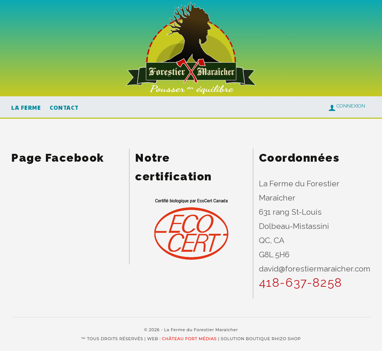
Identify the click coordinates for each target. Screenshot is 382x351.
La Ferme (26, 107)
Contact (64, 107)
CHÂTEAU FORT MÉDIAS (189, 338)
